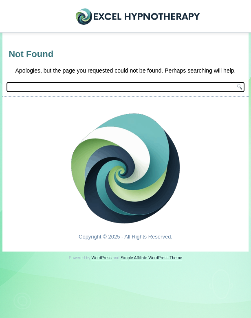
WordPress (101, 258)
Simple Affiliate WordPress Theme (151, 258)
